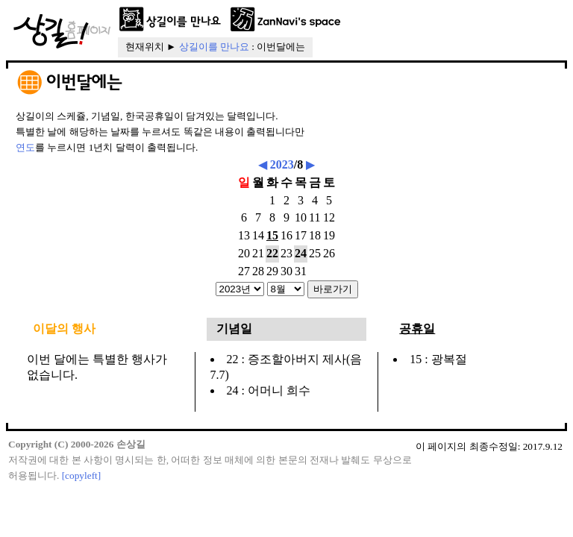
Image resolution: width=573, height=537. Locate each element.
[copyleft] (81, 475)
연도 (25, 147)
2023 (282, 164)
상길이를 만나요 (214, 46)
